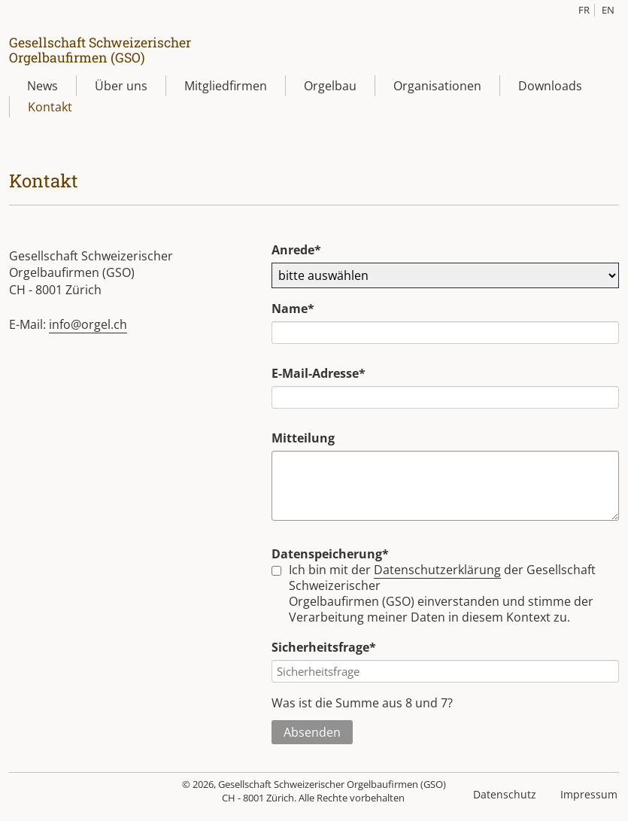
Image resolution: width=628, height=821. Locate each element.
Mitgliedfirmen (225, 86)
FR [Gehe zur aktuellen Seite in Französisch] (584, 10)
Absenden (312, 733)
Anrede (302, 250)
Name (302, 308)
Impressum (588, 795)
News (42, 86)
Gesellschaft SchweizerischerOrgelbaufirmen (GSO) (100, 49)
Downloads (550, 86)
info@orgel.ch (88, 324)
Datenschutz (504, 795)
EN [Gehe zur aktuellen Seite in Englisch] (608, 10)
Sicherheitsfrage (324, 648)
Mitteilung (303, 438)
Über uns (121, 86)
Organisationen (437, 86)
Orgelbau (330, 86)
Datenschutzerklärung (437, 570)
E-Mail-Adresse (319, 373)
